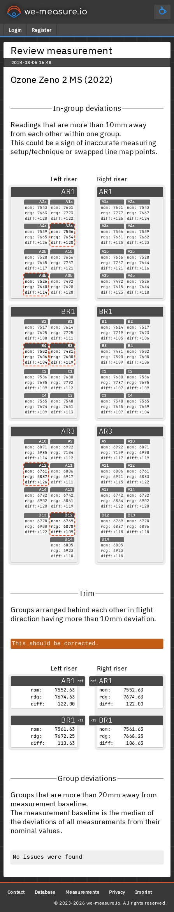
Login (15, 30)
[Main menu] (162, 12)
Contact (16, 892)
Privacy (117, 892)
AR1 (68, 191)
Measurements (82, 892)
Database (45, 892)
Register (42, 30)
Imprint (143, 892)
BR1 (68, 311)
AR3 (68, 431)
